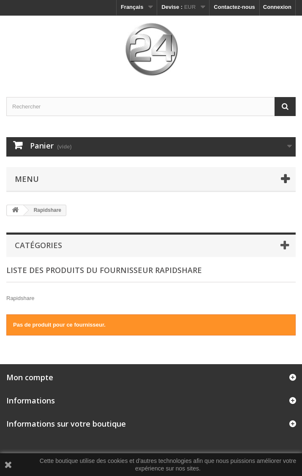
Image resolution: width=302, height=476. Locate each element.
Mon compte (29, 377)
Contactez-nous (234, 7)
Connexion (277, 7)
